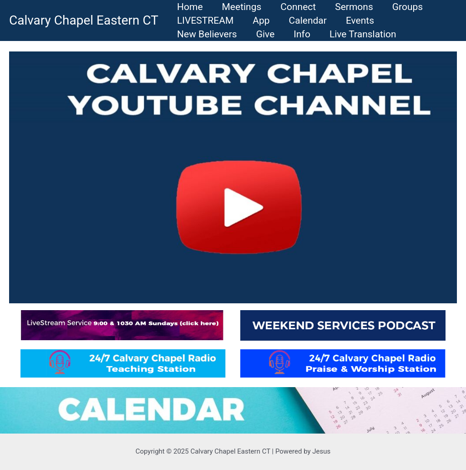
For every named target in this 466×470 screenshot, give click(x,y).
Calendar (308, 20)
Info (302, 34)
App (261, 20)
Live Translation (362, 34)
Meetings (242, 6)
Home (190, 6)
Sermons (354, 6)
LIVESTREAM (205, 20)
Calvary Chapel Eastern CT (83, 20)
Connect (298, 6)
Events (360, 20)
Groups (407, 6)
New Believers (207, 34)
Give (265, 34)
